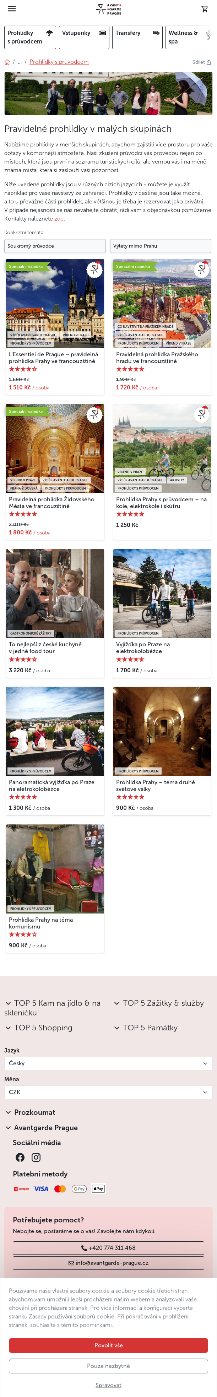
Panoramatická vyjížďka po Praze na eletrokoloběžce (51, 785)
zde (59, 218)
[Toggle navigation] (11, 9)
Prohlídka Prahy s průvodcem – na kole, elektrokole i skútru (161, 502)
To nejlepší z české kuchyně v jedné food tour (45, 647)
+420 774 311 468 (108, 1248)
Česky (17, 1063)
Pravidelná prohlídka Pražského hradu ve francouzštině (157, 357)
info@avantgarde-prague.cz (108, 1262)
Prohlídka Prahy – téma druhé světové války (155, 785)
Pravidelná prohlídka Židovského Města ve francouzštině (51, 502)
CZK (14, 1092)
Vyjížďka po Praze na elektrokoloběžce (143, 647)
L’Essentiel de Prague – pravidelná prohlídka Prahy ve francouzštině (53, 357)
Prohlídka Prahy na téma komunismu (41, 923)
